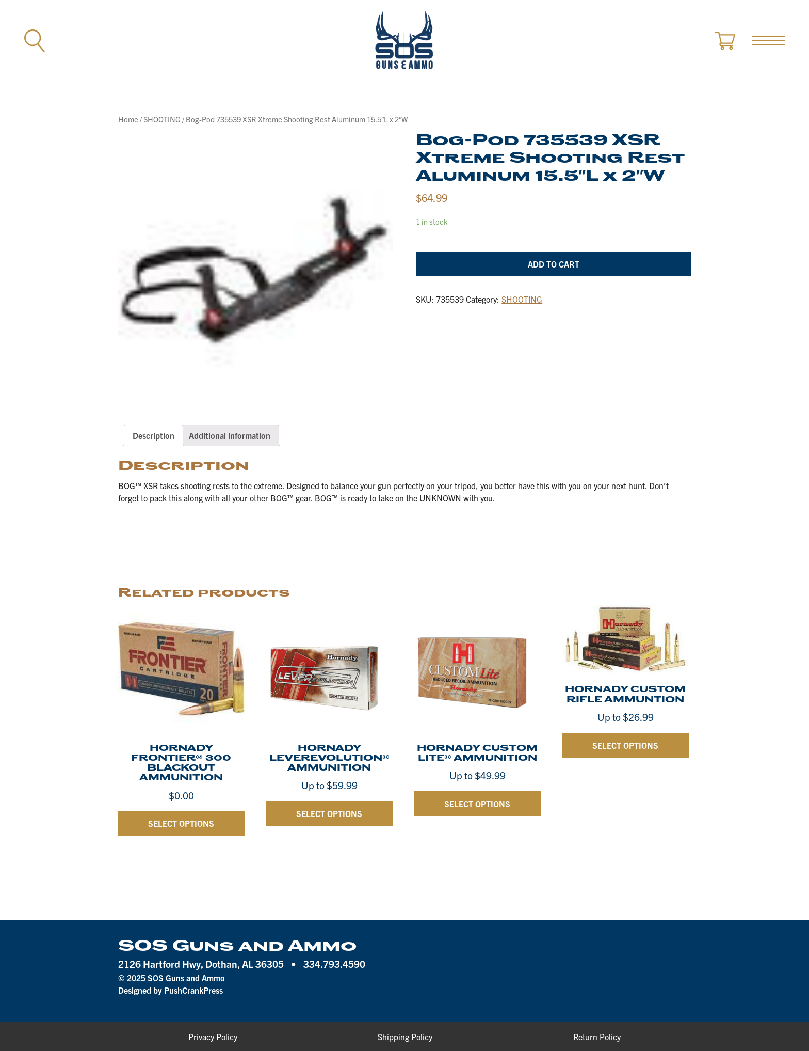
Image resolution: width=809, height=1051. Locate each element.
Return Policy (597, 1036)
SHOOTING (162, 119)
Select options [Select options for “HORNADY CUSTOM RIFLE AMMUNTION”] (625, 745)
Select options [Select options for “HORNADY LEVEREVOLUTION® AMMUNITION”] (329, 813)
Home (128, 119)
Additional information (229, 435)
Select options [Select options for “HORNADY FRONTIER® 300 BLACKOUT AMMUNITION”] (181, 823)
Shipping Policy (405, 1036)
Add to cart (553, 264)
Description (153, 435)
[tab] (153, 435)
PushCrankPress (193, 990)
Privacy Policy (212, 1036)
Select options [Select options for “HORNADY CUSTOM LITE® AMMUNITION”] (477, 803)
